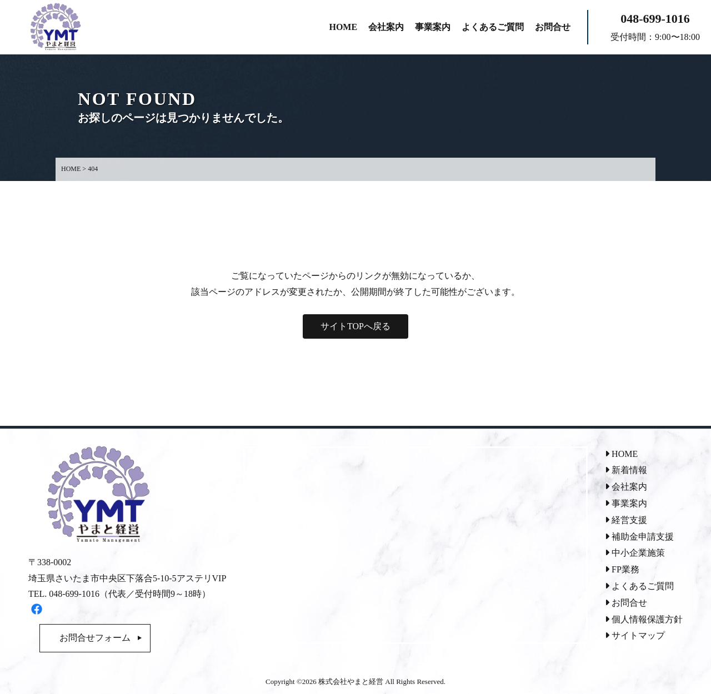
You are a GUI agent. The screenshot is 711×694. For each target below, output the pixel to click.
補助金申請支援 (639, 536)
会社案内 (626, 486)
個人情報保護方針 (644, 619)
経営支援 (626, 520)
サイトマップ (635, 635)
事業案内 (626, 503)
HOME (621, 454)
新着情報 (626, 470)
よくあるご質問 (639, 586)
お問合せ (626, 602)
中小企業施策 (635, 552)
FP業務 (622, 569)
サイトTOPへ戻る (355, 326)
